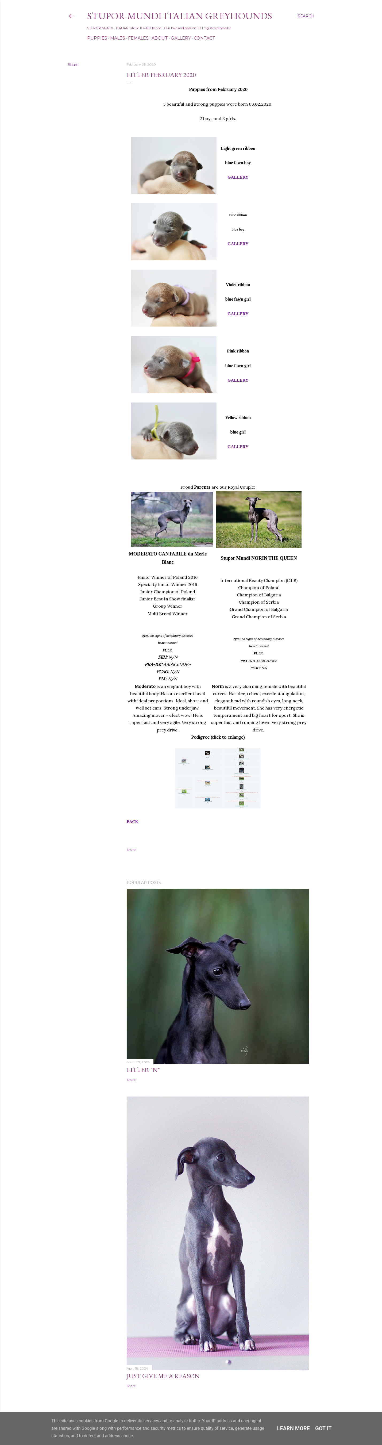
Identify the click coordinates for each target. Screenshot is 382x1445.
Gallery (181, 38)
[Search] (306, 16)
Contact (204, 38)
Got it (323, 1428)
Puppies (97, 38)
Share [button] (73, 64)
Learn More (293, 1428)
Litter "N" (143, 1069)
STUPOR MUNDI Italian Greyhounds (179, 16)
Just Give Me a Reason (163, 1376)
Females (138, 38)
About (160, 38)
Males (117, 38)
